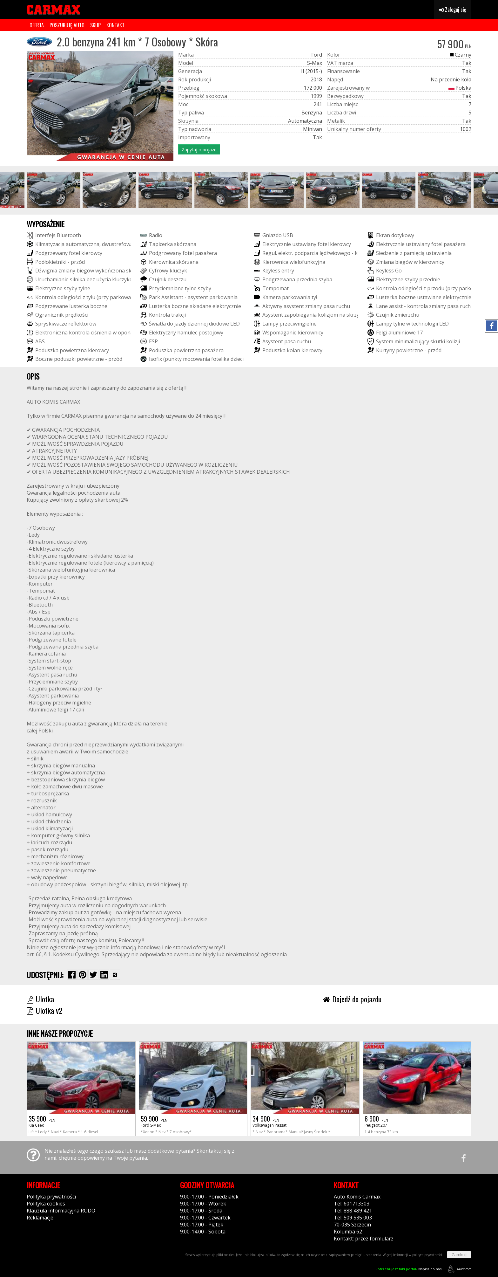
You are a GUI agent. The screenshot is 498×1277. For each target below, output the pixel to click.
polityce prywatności (427, 1255)
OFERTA (37, 25)
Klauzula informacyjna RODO (61, 1210)
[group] (53, 190)
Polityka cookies (46, 1203)
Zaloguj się (452, 9)
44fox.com (458, 1268)
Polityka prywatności (51, 1196)
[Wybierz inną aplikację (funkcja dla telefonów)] (115, 974)
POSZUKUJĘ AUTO (67, 25)
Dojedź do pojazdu (352, 999)
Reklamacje (40, 1217)
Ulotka (40, 999)
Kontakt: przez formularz (364, 1238)
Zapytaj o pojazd (199, 150)
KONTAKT (115, 25)
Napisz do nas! (408, 1269)
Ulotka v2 (44, 1010)
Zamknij (459, 1254)
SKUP (95, 25)
